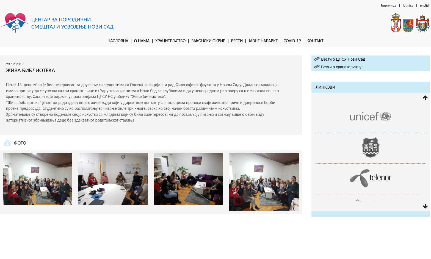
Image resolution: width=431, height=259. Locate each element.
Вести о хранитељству (341, 67)
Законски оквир (208, 41)
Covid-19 (292, 41)
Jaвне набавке (263, 41)
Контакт (315, 41)
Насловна (117, 41)
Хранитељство (170, 41)
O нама (142, 41)
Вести (237, 41)
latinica (408, 5)
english (425, 5)
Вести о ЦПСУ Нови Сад (343, 59)
